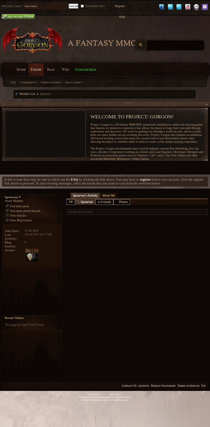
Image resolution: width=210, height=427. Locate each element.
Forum (36, 69)
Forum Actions (50, 82)
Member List (27, 93)
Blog (51, 69)
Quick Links (73, 82)
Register (120, 6)
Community (27, 82)
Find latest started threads (23, 211)
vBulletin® (104, 394)
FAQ (13, 82)
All (71, 201)
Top (203, 385)
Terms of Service (188, 385)
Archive (143, 385)
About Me (108, 195)
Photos (123, 202)
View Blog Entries (19, 220)
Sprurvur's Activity (85, 195)
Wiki (65, 69)
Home (21, 69)
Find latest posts (17, 206)
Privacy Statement (163, 385)
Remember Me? (92, 6)
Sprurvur (87, 202)
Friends (106, 202)
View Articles (16, 215)
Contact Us (129, 385)
